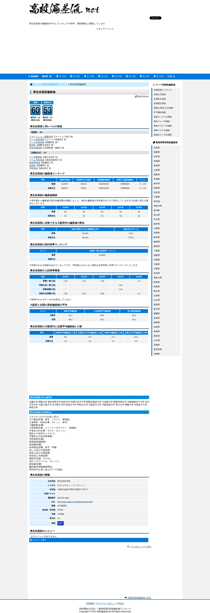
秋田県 (157, 165)
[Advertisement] (105, 52)
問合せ (121, 603)
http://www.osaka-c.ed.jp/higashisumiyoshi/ (75, 502)
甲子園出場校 (160, 112)
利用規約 (90, 603)
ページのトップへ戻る (140, 546)
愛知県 (157, 246)
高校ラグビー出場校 (163, 126)
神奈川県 (158, 206)
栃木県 (157, 183)
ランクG (158, 76)
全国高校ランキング (163, 90)
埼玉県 (157, 192)
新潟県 (157, 210)
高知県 (157, 318)
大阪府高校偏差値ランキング (54, 84)
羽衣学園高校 (35, 148)
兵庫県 (157, 268)
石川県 (157, 219)
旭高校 (32, 145)
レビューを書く (40, 540)
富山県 (157, 215)
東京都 (157, 201)
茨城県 (157, 179)
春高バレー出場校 (162, 121)
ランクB (89, 76)
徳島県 (157, 304)
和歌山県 (158, 277)
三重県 (157, 251)
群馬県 (157, 188)
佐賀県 (157, 327)
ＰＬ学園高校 (35, 157)
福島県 (157, 174)
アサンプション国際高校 (41, 136)
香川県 (157, 309)
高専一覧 (47, 76)
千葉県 (157, 197)
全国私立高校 (160, 99)
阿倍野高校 (34, 162)
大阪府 (157, 264)
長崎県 (157, 331)
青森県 (157, 152)
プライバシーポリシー (106, 603)
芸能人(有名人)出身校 (163, 108)
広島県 (157, 295)
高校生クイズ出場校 (163, 135)
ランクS (61, 76)
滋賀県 (157, 255)
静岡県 (157, 242)
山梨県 (157, 228)
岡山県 (157, 291)
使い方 (171, 76)
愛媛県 (157, 313)
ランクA (75, 76)
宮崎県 (157, 345)
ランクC (103, 76)
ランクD (117, 76)
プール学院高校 (36, 139)
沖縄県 (157, 354)
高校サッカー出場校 (163, 117)
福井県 (157, 224)
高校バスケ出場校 (162, 130)
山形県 (157, 170)
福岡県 (157, 322)
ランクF (144, 76)
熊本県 (157, 336)
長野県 (157, 233)
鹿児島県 (158, 349)
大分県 (157, 340)
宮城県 (157, 161)
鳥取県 (157, 282)
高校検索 (33, 76)
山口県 (157, 300)
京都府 (157, 259)
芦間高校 (33, 168)
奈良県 (157, 273)
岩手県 (157, 156)
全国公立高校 (160, 94)
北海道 (157, 147)
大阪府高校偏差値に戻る (139, 597)
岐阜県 (157, 237)
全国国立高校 (160, 103)
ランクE (130, 76)
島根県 (157, 286)
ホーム (36, 84)
